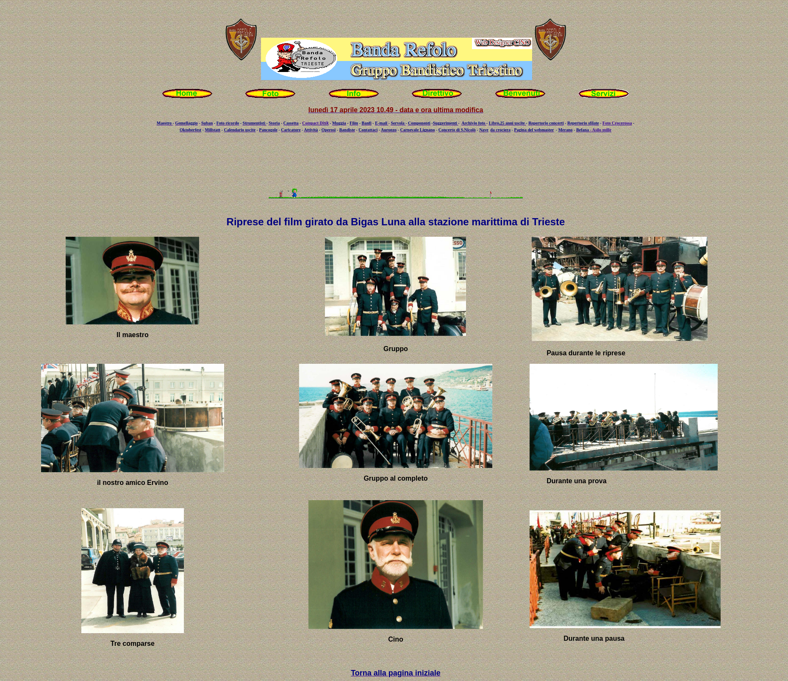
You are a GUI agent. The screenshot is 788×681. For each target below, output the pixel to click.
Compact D (312, 123)
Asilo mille (601, 129)
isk (326, 123)
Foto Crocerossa (617, 123)
